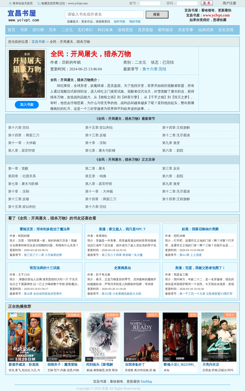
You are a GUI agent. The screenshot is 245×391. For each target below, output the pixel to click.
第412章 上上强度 (190, 255)
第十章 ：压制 (95, 143)
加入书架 (26, 104)
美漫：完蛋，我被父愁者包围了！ (200, 268)
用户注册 (229, 3)
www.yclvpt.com (216, 15)
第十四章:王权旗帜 (176, 127)
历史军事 (185, 30)
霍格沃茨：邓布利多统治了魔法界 (45, 229)
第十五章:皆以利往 (99, 127)
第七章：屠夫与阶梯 (100, 150)
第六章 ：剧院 (172, 150)
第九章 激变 (171, 143)
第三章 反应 (171, 168)
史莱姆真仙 (122, 268)
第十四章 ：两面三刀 (23, 135)
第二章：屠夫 (95, 168)
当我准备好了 (135, 364)
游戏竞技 (125, 30)
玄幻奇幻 (85, 30)
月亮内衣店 (210, 364)
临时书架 (119, 21)
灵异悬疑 (145, 30)
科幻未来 (105, 30)
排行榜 (38, 30)
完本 (52, 30)
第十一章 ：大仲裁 (22, 143)
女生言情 (226, 30)
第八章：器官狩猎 (21, 150)
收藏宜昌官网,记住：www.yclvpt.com (64, 3)
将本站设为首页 (23, 3)
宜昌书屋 (31, 15)
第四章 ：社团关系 (22, 176)
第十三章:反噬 (95, 135)
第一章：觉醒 (18, 168)
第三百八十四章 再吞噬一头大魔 (122, 255)
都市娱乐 (165, 30)
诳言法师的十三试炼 (45, 268)
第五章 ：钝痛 (95, 176)
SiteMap (146, 381)
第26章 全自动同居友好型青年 (43, 293)
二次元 (67, 30)
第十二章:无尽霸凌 (176, 135)
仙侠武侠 (205, 30)
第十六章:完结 (154, 69)
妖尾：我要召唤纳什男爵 (200, 229)
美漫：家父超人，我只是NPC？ (122, 229)
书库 (24, 30)
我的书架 (135, 21)
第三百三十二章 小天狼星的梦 (43, 255)
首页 (11, 30)
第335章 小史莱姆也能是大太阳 (121, 293)
